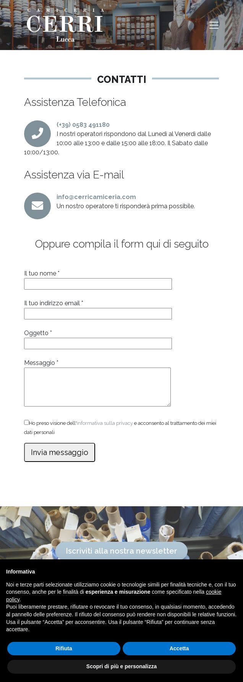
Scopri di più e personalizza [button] (121, 666)
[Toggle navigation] (214, 25)
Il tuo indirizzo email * (98, 308)
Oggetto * (98, 338)
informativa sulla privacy (105, 423)
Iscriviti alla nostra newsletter (121, 551)
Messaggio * (97, 383)
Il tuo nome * (98, 278)
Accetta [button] (179, 648)
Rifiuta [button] (63, 648)
